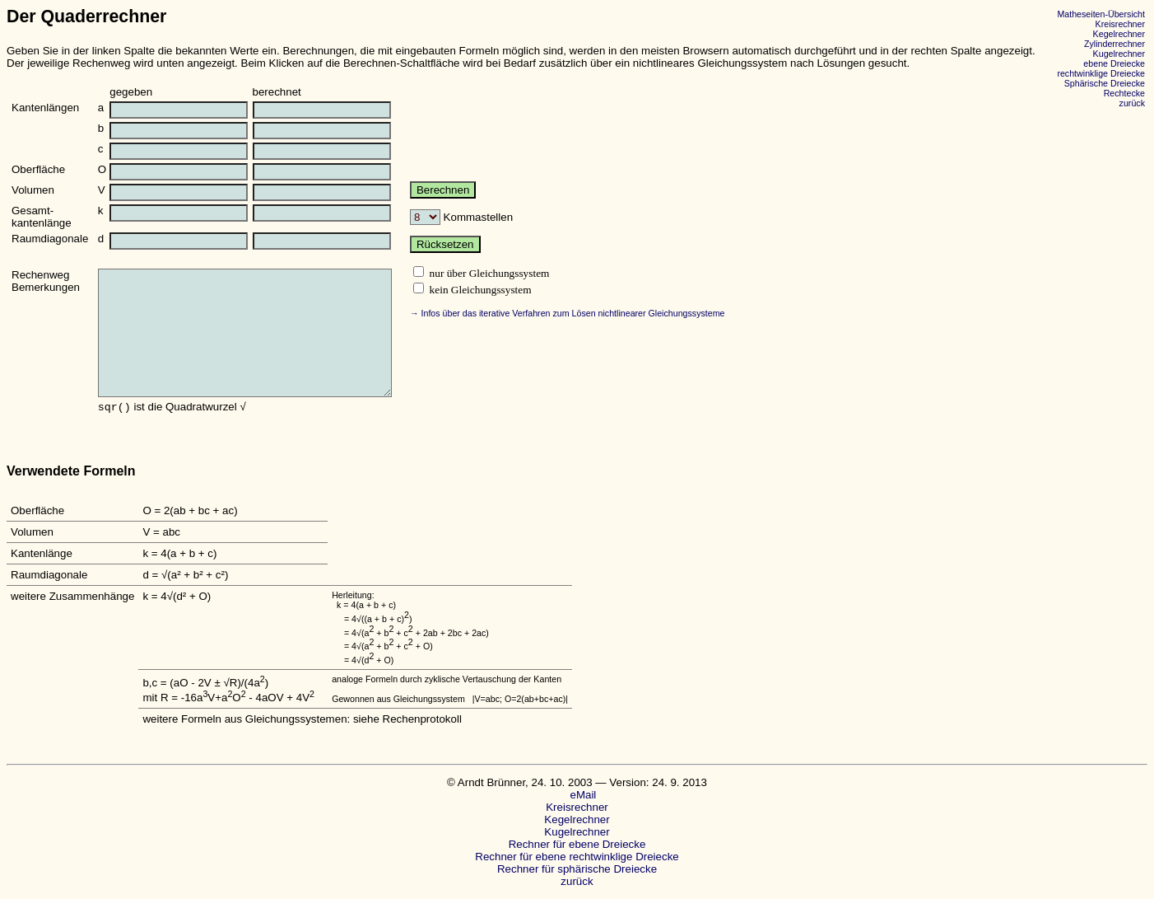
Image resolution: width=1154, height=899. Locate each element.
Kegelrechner (1119, 34)
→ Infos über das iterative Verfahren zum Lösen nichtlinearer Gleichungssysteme (567, 313)
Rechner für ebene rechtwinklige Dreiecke (576, 856)
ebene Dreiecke (1114, 63)
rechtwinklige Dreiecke (1101, 73)
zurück (1132, 103)
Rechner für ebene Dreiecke (577, 844)
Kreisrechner (1120, 24)
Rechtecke (1124, 93)
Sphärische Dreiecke (1104, 83)
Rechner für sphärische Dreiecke (577, 869)
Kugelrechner (1119, 54)
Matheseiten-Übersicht (1101, 14)
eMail (577, 795)
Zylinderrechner (1114, 44)
